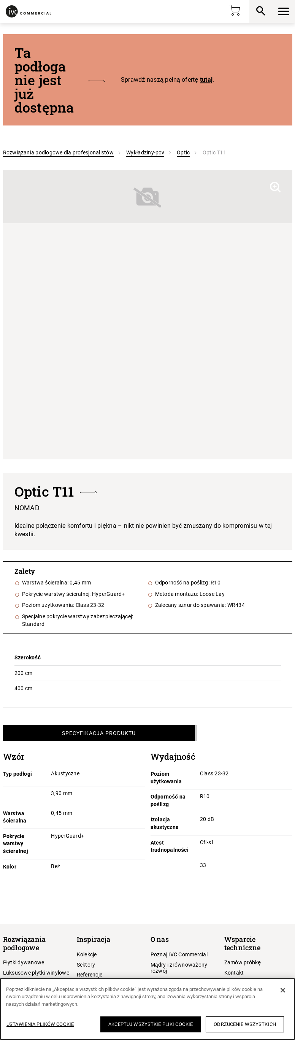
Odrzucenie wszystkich (245, 1024)
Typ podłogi (17, 774)
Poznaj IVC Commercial (179, 954)
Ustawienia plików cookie (40, 1024)
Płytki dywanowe (23, 962)
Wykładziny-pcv (145, 152)
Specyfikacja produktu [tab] (99, 733)
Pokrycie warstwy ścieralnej (15, 843)
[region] (147, 1009)
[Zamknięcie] (282, 990)
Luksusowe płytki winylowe (36, 973)
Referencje (90, 975)
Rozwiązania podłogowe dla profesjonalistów (58, 152)
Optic (183, 152)
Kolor (9, 867)
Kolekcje (87, 954)
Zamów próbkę (242, 962)
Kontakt (234, 973)
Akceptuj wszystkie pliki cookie (150, 1024)
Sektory (86, 965)
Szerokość (27, 657)
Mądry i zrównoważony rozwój (179, 968)
